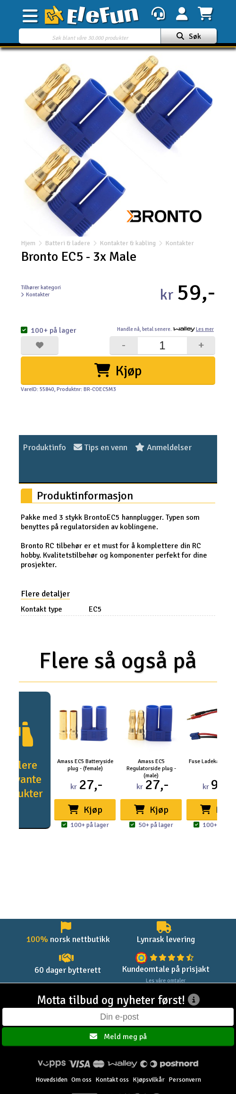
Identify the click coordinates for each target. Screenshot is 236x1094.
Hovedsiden (51, 1080)
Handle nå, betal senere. (165, 329)
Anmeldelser (163, 447)
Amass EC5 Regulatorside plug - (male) (151, 768)
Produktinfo (44, 447)
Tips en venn (100, 447)
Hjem (28, 243)
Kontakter (175, 243)
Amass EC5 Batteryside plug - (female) (85, 765)
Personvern (185, 1080)
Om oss (81, 1080)
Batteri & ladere (67, 243)
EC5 (95, 609)
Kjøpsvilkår (149, 1080)
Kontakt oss (112, 1080)
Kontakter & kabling (128, 243)
